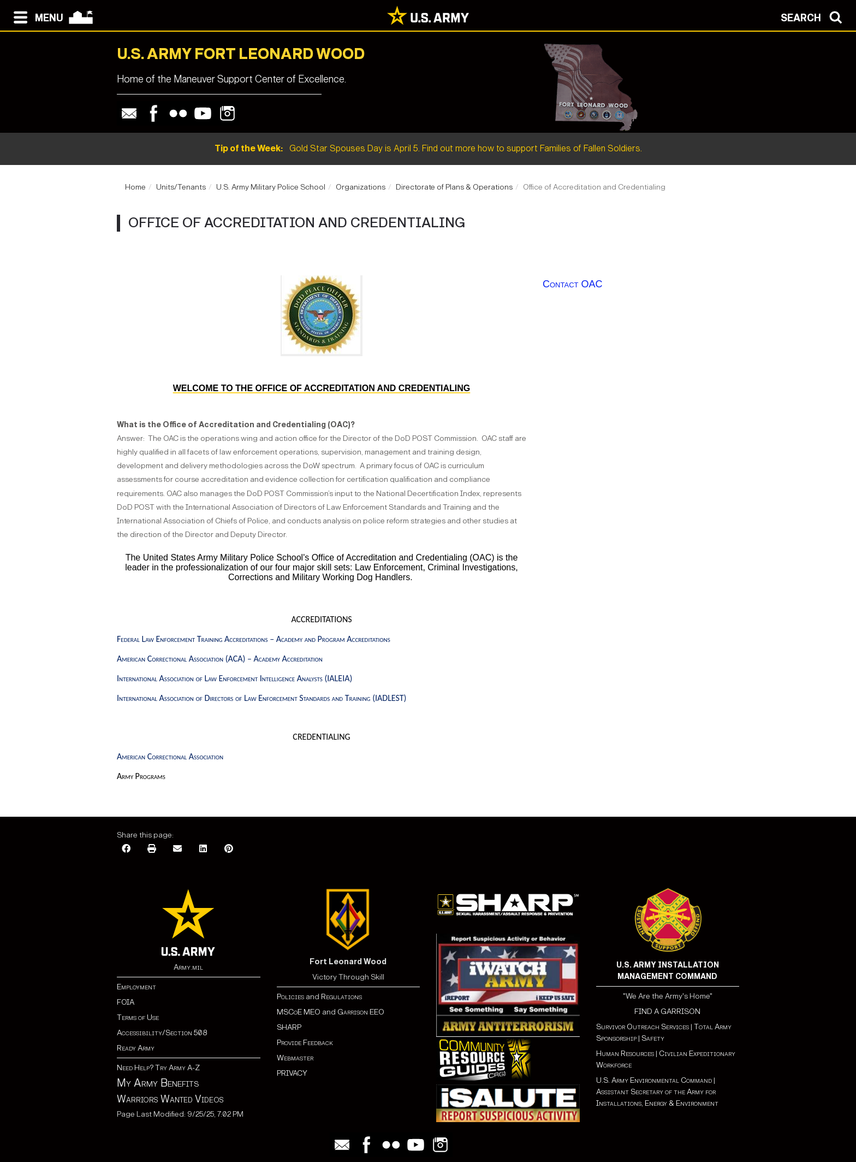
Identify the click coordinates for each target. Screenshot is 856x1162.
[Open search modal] (814, 16)
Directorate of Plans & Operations (454, 187)
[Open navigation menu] (35, 16)
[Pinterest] (228, 849)
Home (135, 187)
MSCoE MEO (298, 1012)
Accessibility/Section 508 (162, 1032)
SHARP (289, 1027)
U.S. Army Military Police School (270, 187)
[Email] (177, 849)
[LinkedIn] (203, 849)
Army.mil (188, 967)
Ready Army (135, 1048)
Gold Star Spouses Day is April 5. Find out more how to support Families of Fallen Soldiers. (428, 148)
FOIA (125, 1002)
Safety (652, 1038)
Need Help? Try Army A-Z (158, 1067)
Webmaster (295, 1058)
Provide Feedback (305, 1042)
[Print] (151, 849)
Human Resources (625, 1053)
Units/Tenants (181, 187)
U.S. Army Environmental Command (654, 1080)
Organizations (360, 187)
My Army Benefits (158, 1082)
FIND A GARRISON (667, 1011)
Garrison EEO (360, 1012)
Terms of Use (138, 1017)
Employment (136, 987)
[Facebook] (126, 849)
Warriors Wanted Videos (170, 1099)
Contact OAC (572, 284)
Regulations (341, 996)
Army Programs (141, 776)
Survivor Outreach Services (642, 1026)
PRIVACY (292, 1073)
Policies (291, 996)
